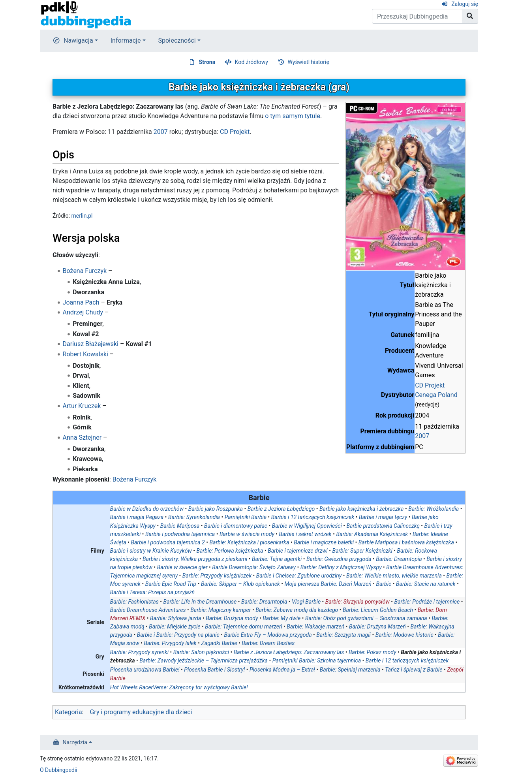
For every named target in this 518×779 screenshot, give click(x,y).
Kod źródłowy (251, 62)
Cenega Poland (436, 395)
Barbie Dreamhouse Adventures (148, 610)
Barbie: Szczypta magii (343, 635)
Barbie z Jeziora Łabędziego (281, 509)
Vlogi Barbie (306, 601)
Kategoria (68, 712)
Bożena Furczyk (85, 271)
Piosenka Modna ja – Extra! (282, 669)
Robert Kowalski (85, 354)
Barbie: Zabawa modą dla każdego (296, 610)
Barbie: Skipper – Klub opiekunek (240, 584)
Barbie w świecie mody (247, 534)
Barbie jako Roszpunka (215, 509)
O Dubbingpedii (58, 770)
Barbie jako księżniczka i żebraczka (361, 509)
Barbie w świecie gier (182, 567)
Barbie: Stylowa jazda (175, 618)
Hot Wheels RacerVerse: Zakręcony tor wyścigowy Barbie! (179, 687)
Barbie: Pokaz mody (372, 652)
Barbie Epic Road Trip (170, 584)
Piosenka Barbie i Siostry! (214, 669)
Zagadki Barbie (219, 643)
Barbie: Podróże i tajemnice (427, 601)
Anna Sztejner (82, 437)
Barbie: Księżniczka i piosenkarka (249, 542)
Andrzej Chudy (83, 312)
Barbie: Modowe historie (404, 635)
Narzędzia (75, 742)
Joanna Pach (81, 302)
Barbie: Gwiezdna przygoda (339, 559)
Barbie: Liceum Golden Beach (378, 610)
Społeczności (177, 40)
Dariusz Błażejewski (90, 344)
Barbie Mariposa (180, 526)
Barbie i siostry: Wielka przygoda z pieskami (195, 559)
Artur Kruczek (82, 406)
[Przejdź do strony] (470, 16)
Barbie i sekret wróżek (305, 534)
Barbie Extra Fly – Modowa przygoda (268, 635)
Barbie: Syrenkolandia (194, 517)
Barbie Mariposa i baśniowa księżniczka (406, 542)
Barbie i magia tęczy (383, 517)
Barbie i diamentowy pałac (235, 526)
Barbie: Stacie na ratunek (426, 584)
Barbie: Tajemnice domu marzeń (243, 626)
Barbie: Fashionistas (134, 601)
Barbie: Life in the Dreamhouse (199, 601)
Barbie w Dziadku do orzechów (147, 509)
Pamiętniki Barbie (246, 517)
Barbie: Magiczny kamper (220, 610)
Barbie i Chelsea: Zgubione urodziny (299, 575)
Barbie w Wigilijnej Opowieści (307, 526)
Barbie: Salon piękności (201, 652)
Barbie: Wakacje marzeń (315, 626)
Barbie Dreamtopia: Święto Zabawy (254, 567)
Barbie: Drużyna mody (232, 618)
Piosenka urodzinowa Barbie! (145, 669)
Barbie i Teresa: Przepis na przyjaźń (152, 592)
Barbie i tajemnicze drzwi (297, 551)
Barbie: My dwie (281, 618)
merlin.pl (82, 216)
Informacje (126, 40)
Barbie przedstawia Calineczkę (382, 526)
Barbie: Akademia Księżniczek (372, 534)
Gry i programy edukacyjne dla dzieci (141, 712)
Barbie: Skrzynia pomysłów (357, 601)
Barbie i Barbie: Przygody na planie (178, 635)
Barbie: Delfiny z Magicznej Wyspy (341, 567)
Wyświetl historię (308, 62)
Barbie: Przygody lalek (170, 643)
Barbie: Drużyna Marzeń (377, 626)
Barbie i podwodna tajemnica (180, 534)
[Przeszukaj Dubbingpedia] (417, 16)
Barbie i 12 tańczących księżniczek (312, 517)
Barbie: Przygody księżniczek (216, 575)
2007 (422, 436)
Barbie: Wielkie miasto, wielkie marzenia (394, 575)
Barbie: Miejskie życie (174, 626)
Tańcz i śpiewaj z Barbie (413, 669)
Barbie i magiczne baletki (324, 542)
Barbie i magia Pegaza (136, 517)
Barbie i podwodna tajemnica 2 (168, 542)
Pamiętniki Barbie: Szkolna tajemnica (316, 660)
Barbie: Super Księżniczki (362, 551)
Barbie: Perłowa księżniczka (229, 551)
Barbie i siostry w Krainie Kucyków (151, 551)
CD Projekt (430, 385)
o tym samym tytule (292, 116)
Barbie (383, 584)
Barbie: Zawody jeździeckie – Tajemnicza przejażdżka (203, 660)
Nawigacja (78, 40)
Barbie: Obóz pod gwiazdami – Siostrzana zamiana (366, 618)
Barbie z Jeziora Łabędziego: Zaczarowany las (289, 652)
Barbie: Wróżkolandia (433, 509)
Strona (207, 62)
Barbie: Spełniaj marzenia (350, 669)
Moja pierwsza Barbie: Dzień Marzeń (328, 584)
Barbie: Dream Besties (268, 643)
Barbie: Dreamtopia (399, 559)
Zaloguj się (464, 4)
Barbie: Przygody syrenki (139, 652)
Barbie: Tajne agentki (277, 559)
